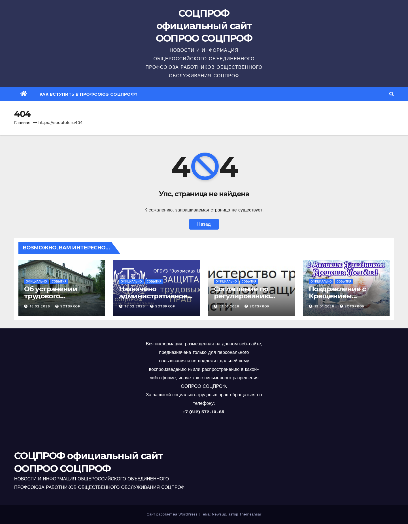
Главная (22, 122)
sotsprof (67, 306)
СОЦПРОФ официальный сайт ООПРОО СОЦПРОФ (204, 25)
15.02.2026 (41, 306)
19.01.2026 (325, 306)
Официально (36, 281)
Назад (204, 224)
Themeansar (250, 514)
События (59, 281)
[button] (391, 94)
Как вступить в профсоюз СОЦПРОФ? (89, 94)
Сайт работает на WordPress (172, 514)
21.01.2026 (230, 306)
